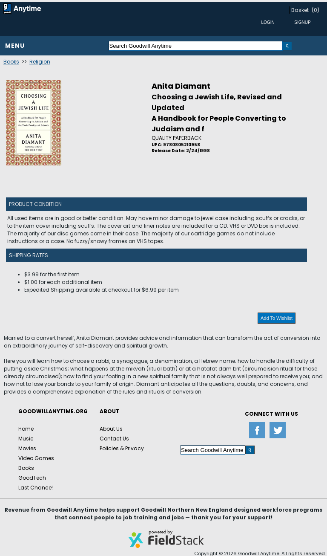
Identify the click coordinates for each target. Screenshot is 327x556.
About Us (111, 428)
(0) (315, 10)
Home (26, 428)
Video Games (36, 458)
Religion (39, 61)
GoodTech (32, 477)
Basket (300, 10)
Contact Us (114, 438)
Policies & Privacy (122, 448)
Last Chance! (35, 487)
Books (11, 61)
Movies (27, 448)
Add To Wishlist (277, 318)
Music (26, 438)
